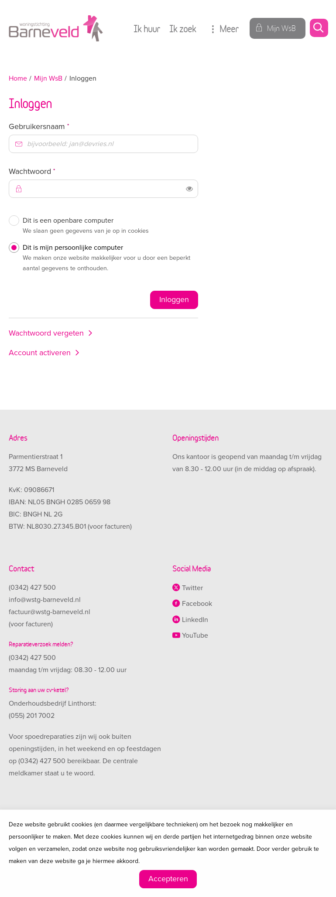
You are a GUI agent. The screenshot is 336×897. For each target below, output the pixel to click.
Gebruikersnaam (55, 126)
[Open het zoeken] (318, 28)
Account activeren (40, 352)
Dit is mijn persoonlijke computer (108, 259)
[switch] (189, 188)
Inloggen (174, 299)
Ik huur (147, 28)
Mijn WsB (48, 78)
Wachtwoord (48, 171)
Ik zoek (182, 28)
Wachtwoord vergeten (46, 333)
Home (18, 78)
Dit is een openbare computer (108, 227)
